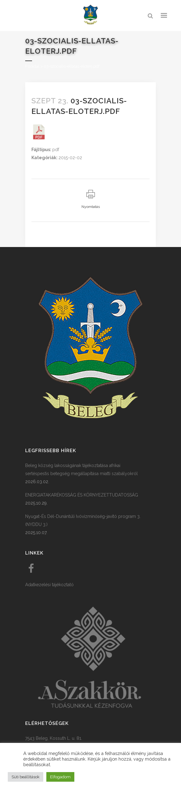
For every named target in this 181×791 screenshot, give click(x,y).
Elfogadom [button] (60, 777)
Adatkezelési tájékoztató (49, 584)
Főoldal (32, 66)
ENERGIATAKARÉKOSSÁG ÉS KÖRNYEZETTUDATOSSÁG (81, 494)
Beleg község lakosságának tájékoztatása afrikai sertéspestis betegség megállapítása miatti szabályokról (81, 469)
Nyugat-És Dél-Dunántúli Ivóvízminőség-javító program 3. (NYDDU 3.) (83, 520)
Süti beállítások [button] (25, 777)
